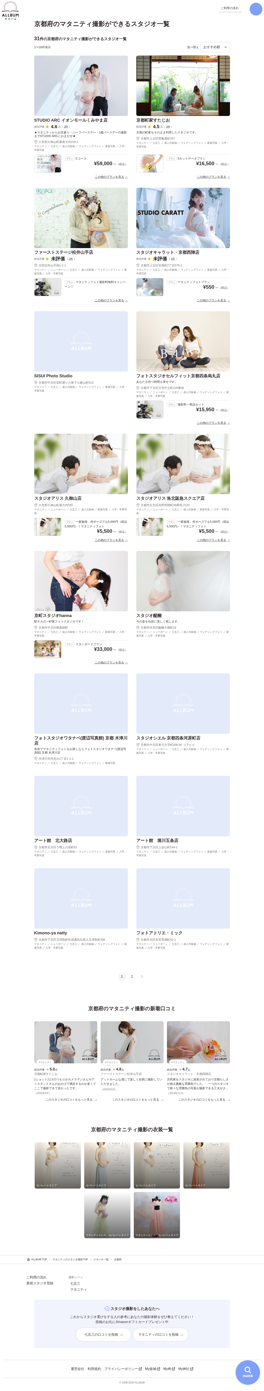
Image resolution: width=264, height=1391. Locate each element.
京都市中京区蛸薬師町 (51, 631)
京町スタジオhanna (53, 618)
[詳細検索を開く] (248, 1372)
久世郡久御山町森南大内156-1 (56, 145)
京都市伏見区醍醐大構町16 (156, 631)
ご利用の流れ (36, 1281)
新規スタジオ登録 (39, 1287)
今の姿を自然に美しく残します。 (158, 624)
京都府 (118, 1263)
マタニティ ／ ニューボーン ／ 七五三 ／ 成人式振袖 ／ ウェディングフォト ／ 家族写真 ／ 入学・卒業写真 (80, 274)
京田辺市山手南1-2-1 (50, 268)
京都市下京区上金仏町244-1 (157, 850)
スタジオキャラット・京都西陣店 (167, 255)
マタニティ (78, 1293)
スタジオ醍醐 (149, 618)
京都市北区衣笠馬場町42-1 (156, 943)
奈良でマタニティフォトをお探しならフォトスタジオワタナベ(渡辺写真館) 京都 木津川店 (80, 753)
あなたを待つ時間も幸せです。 (156, 385)
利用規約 (94, 1372)
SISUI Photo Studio (53, 379)
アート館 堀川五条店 (157, 843)
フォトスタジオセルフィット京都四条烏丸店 (178, 379)
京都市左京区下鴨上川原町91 (55, 850)
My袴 (169, 1372)
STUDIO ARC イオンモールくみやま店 (71, 123)
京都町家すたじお (153, 123)
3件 (66, 129)
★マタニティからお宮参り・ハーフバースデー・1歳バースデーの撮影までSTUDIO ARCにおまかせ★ (80, 137)
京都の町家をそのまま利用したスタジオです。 (167, 135)
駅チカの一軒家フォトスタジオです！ (59, 624)
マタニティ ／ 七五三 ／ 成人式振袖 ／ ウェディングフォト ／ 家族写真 (75, 766)
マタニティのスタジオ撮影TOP (70, 1263)
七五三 (75, 1287)
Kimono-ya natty (50, 936)
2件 (71, 262)
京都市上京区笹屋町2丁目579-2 (159, 268)
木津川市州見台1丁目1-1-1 (54, 762)
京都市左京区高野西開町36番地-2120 (163, 508)
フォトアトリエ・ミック (159, 936)
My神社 (185, 1372)
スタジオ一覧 (101, 1263)
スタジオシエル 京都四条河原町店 (168, 741)
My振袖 (152, 1372)
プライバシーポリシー (123, 1372)
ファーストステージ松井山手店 (63, 255)
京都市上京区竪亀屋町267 (155, 142)
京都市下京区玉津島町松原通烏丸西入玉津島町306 (69, 943)
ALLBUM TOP (36, 1263)
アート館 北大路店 (53, 843)
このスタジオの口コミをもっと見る (71, 1103)
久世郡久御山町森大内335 (53, 508)
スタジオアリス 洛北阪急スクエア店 (170, 501)
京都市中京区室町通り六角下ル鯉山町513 (63, 386)
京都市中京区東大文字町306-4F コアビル (165, 748)
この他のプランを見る (109, 180)
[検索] (252, 10)
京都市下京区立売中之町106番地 (160, 391)
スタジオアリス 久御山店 (58, 501)
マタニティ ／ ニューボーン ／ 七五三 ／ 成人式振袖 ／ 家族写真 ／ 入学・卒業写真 (80, 514)
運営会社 (77, 1372)
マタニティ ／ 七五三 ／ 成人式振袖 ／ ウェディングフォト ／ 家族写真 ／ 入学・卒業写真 (80, 151)
